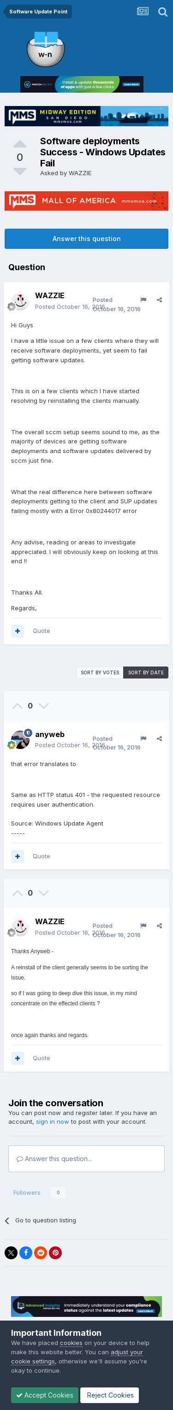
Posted (70, 306)
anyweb (50, 734)
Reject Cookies (109, 1395)
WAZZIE (80, 173)
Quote (41, 630)
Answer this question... (54, 1158)
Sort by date (146, 672)
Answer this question (87, 238)
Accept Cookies (44, 1395)
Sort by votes (100, 672)
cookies (71, 1342)
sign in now (52, 1121)
